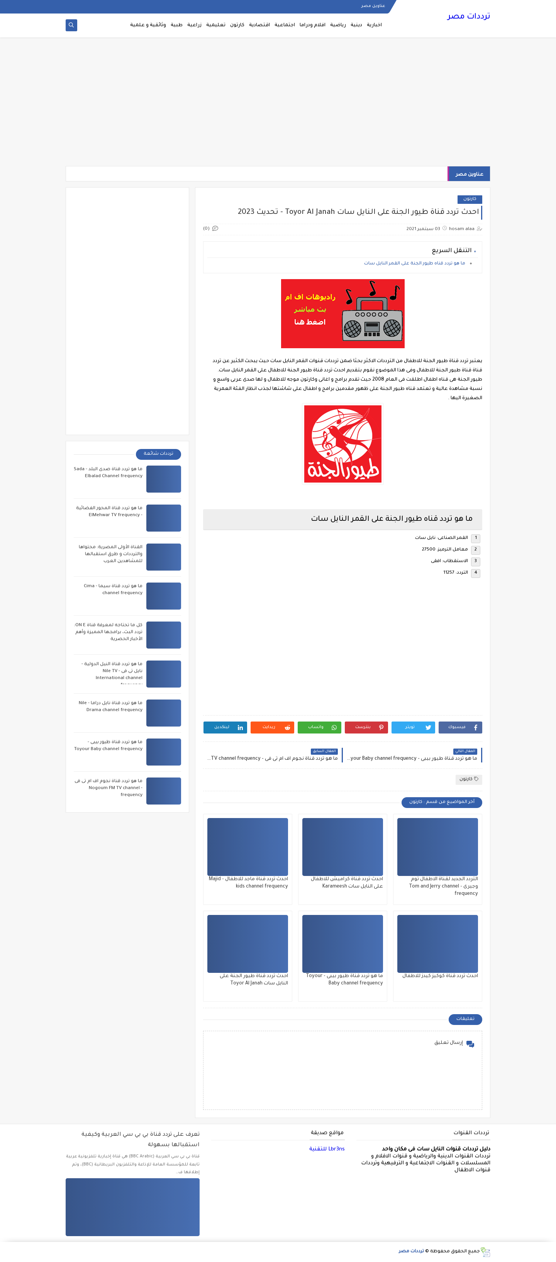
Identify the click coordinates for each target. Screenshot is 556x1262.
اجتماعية (285, 25)
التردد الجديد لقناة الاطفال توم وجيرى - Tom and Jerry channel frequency (443, 887)
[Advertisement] (278, 105)
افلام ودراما (312, 25)
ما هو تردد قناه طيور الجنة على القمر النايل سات (415, 263)
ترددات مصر (469, 17)
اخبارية (374, 25)
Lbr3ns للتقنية (327, 1149)
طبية (177, 25)
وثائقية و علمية (148, 25)
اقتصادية (259, 25)
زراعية (194, 25)
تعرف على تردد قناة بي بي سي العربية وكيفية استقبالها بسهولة (140, 1140)
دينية (356, 25)
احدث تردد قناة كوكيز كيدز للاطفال (440, 976)
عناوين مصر (373, 6)
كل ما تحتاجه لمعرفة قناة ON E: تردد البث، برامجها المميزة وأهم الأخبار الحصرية (108, 632)
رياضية (338, 25)
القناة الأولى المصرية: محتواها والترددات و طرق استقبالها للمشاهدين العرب (110, 554)
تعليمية (215, 25)
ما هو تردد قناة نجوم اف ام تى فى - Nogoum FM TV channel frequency (108, 788)
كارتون (237, 25)
